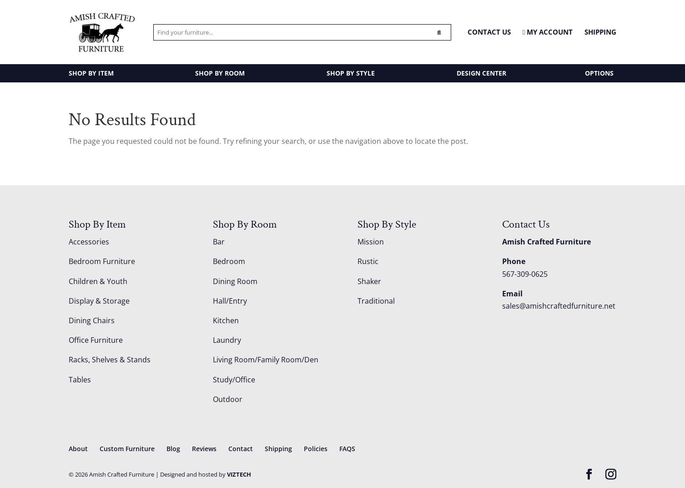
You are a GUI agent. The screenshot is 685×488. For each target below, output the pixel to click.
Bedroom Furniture (102, 261)
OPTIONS (599, 73)
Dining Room (235, 281)
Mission (371, 242)
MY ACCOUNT (548, 32)
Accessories (89, 242)
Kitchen (226, 320)
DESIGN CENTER (481, 73)
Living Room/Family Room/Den (265, 360)
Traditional (376, 301)
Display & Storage (99, 301)
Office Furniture (96, 340)
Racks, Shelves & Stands (110, 360)
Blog (173, 448)
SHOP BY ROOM (220, 73)
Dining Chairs (92, 320)
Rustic (368, 261)
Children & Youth (98, 281)
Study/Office (234, 380)
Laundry (227, 340)
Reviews (204, 448)
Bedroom (229, 261)
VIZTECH (239, 474)
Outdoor (227, 399)
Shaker (369, 281)
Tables (80, 380)
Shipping (600, 32)
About (78, 448)
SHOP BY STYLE (351, 73)
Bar (219, 242)
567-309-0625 (525, 274)
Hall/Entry (230, 301)
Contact (240, 448)
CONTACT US (489, 32)
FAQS (347, 448)
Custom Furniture (127, 448)
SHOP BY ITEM (91, 73)
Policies (315, 448)
